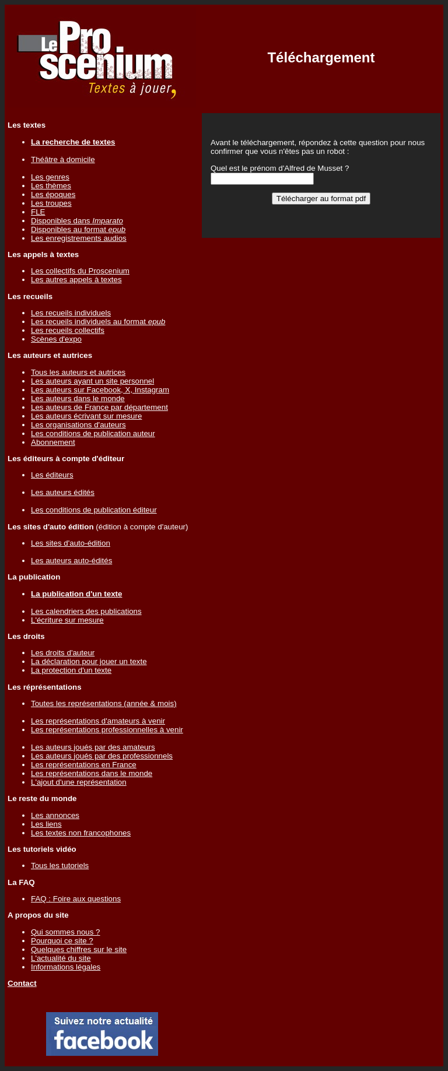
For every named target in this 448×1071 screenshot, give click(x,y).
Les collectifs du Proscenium (80, 270)
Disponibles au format (78, 229)
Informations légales (65, 967)
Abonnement (53, 442)
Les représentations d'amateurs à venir (98, 721)
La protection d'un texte (71, 670)
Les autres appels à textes (76, 279)
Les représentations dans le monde (91, 773)
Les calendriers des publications (86, 611)
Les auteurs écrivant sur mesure (86, 416)
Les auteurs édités (62, 492)
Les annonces (55, 815)
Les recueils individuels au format (98, 321)
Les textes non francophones (81, 832)
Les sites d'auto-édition (70, 543)
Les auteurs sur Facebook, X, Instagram (100, 389)
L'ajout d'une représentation (79, 782)
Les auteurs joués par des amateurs (93, 747)
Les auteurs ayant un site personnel (92, 381)
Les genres (50, 177)
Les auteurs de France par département (99, 407)
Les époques (53, 194)
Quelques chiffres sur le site (79, 949)
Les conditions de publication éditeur (94, 509)
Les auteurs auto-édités (71, 560)
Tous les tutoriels (60, 865)
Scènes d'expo (56, 339)
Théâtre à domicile (63, 159)
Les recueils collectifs (67, 330)
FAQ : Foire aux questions (76, 898)
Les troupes (51, 203)
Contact (22, 983)
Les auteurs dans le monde (78, 398)
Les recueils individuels (71, 312)
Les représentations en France (83, 764)
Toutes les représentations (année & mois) (104, 703)
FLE (38, 212)
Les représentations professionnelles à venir (107, 729)
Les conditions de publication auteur (93, 433)
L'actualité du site (61, 958)
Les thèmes (51, 185)
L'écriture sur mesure (67, 620)
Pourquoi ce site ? (62, 940)
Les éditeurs (52, 474)
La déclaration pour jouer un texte (89, 661)
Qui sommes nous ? (65, 932)
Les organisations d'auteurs (78, 424)
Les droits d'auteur (62, 652)
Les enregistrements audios (79, 238)
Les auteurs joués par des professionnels (102, 756)
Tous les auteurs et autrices (78, 372)
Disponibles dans (77, 220)
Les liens (46, 824)
